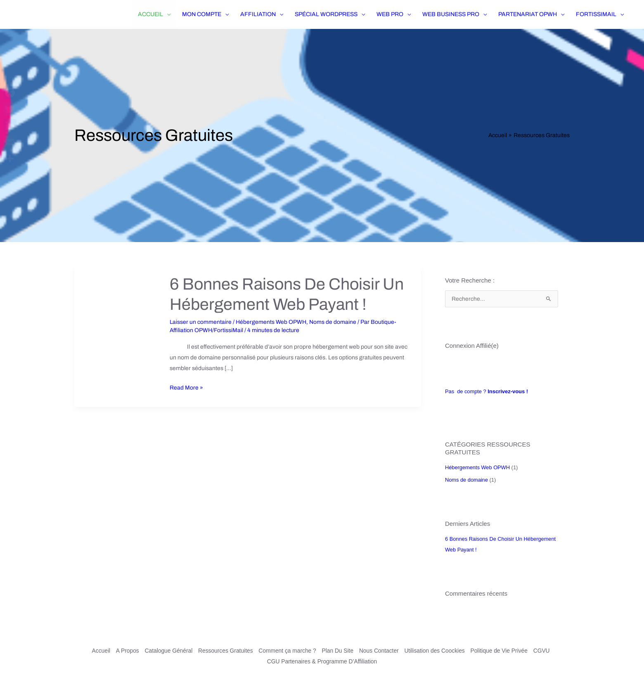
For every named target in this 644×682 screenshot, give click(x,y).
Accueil (97, 650)
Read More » (186, 387)
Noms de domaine (333, 321)
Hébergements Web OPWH (271, 321)
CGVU (544, 650)
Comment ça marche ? (286, 650)
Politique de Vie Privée (502, 650)
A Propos (124, 650)
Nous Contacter (380, 650)
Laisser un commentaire (201, 321)
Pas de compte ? (487, 391)
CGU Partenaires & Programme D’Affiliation (322, 661)
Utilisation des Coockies (436, 650)
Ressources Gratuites (224, 650)
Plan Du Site (338, 650)
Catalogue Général (166, 650)
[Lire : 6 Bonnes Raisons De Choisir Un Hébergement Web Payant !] (118, 336)
